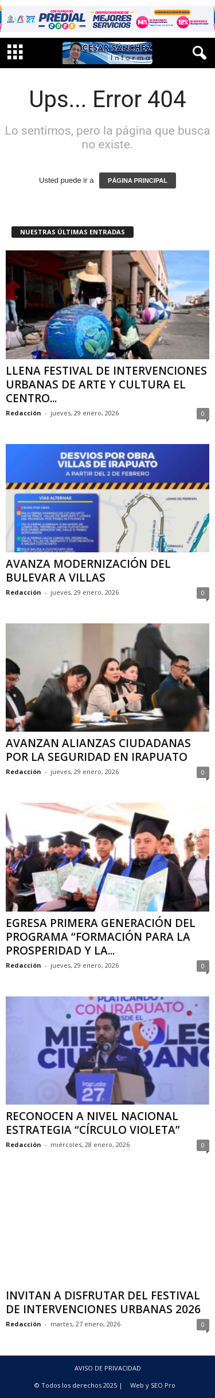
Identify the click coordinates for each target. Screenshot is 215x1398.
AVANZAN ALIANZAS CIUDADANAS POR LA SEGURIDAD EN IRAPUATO (98, 750)
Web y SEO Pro (152, 1385)
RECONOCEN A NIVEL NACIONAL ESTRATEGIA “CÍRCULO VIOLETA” (93, 1123)
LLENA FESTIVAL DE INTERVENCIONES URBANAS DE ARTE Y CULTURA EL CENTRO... (106, 384)
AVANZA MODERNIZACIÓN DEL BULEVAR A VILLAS (88, 570)
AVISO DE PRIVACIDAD (108, 1368)
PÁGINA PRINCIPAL (137, 180)
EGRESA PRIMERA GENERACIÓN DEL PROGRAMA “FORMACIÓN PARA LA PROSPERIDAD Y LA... (101, 937)
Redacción (23, 413)
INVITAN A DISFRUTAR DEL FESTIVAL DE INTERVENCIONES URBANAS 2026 (103, 1302)
